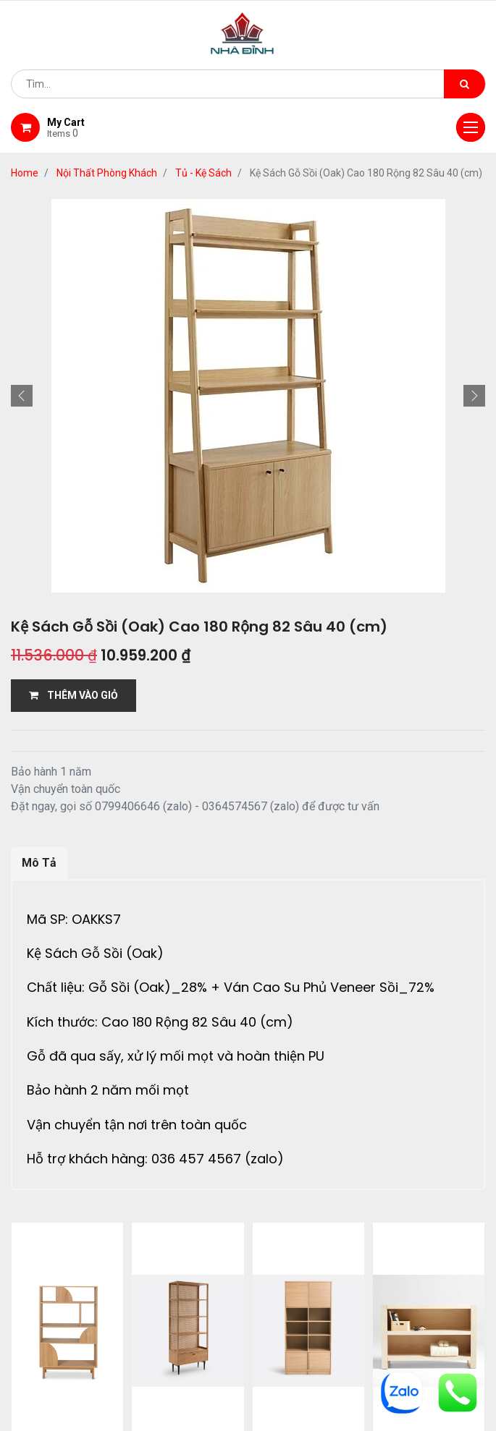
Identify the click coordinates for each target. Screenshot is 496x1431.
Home (24, 173)
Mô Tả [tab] (39, 863)
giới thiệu (130, 1302)
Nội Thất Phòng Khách (106, 173)
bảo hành (420, 1302)
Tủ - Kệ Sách (203, 173)
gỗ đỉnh (248, 1320)
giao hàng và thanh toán (302, 1302)
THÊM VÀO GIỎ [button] (73, 695)
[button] (22, 396)
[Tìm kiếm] (464, 83)
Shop (195, 1302)
